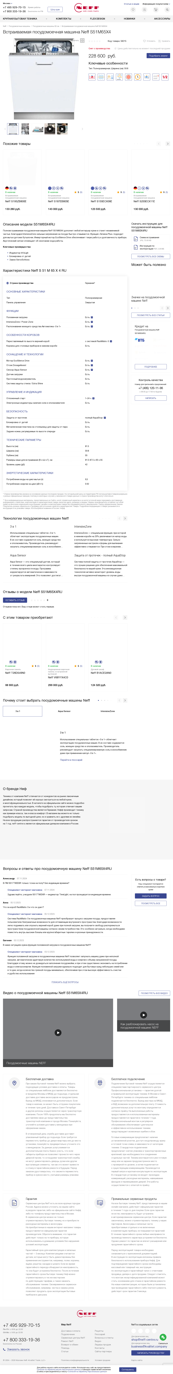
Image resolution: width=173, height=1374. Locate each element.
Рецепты (99, 1331)
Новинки (129, 19)
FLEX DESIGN (97, 19)
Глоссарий (100, 1334)
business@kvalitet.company (149, 1346)
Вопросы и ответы (104, 1338)
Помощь (65, 1348)
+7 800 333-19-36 (14, 11)
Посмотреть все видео (154, 993)
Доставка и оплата (70, 1331)
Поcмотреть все (150, 903)
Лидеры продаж (103, 1344)
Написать (150, 408)
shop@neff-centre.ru (144, 1339)
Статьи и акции (131, 4)
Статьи (64, 1351)
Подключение (68, 1334)
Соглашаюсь (128, 1369)
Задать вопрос (150, 896)
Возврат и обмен (69, 1344)
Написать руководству (150, 1353)
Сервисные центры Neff (73, 1338)
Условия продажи (102, 1360)
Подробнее (150, 377)
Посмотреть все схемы (150, 256)
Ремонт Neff (67, 1341)
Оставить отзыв (15, 600)
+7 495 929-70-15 (14, 7)
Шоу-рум (55, 9)
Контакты (99, 1348)
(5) (81, 192)
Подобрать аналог (158, 56)
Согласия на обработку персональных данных (87, 1372)
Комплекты (63, 19)
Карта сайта (136, 1360)
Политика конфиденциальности (75, 1360)
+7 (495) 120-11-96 (150, 398)
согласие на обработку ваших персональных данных (58, 1370)
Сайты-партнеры (103, 1351)
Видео (98, 1341)
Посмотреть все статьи (150, 315)
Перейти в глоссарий (71, 760)
